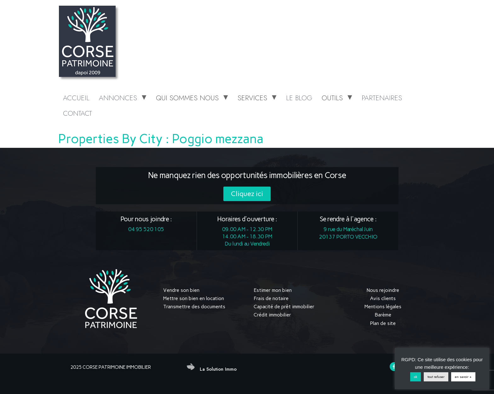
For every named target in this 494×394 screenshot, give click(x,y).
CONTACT (77, 113)
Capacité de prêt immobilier (284, 307)
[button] (247, 194)
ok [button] (415, 376)
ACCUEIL (76, 98)
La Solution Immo (218, 369)
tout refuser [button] (436, 376)
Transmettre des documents (194, 307)
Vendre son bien (181, 290)
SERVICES (252, 98)
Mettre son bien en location (193, 298)
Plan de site (383, 323)
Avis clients (383, 298)
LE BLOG (299, 98)
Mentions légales (383, 307)
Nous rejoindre (383, 290)
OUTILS (332, 98)
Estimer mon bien (273, 290)
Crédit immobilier (272, 315)
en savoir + (463, 376)
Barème (383, 315)
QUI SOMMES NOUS (187, 98)
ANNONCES (118, 98)
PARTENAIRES (382, 98)
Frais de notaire (271, 298)
